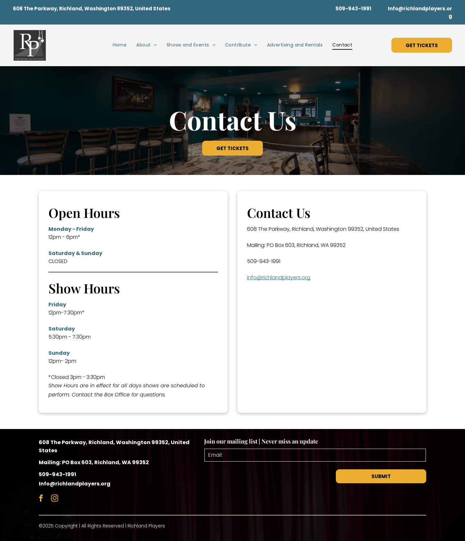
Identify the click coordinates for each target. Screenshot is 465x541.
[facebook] (41, 499)
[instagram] (54, 499)
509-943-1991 (263, 261)
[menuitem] (120, 45)
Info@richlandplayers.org (278, 277)
